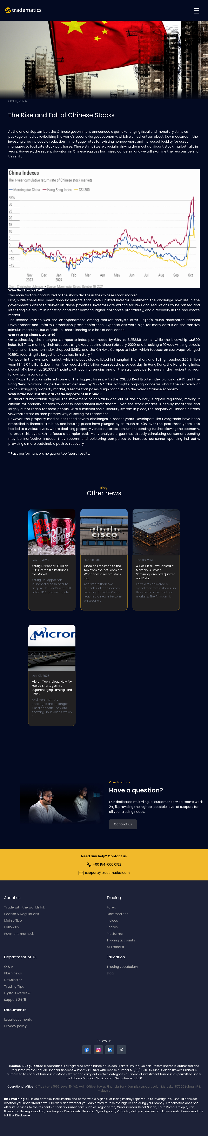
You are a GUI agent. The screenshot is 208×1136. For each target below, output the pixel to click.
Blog (104, 487)
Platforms (115, 934)
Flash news (13, 973)
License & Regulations (21, 914)
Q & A (8, 967)
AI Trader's (115, 947)
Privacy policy (15, 1026)
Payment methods (19, 934)
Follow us (11, 927)
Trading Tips (14, 986)
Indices (112, 920)
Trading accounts (121, 940)
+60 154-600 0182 (104, 865)
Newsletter (13, 980)
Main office (13, 920)
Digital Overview (17, 993)
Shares (112, 927)
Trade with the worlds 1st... (25, 907)
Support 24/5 (15, 1000)
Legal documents (18, 1019)
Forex (111, 907)
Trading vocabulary (122, 967)
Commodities (117, 914)
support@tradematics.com (104, 873)
